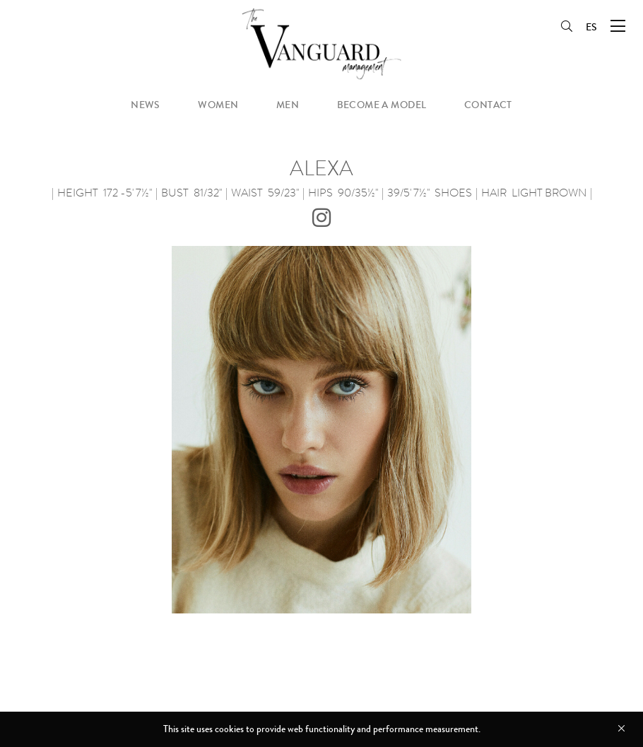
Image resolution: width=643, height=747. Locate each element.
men (287, 105)
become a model (382, 105)
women (218, 105)
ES (591, 27)
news (145, 105)
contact (488, 105)
